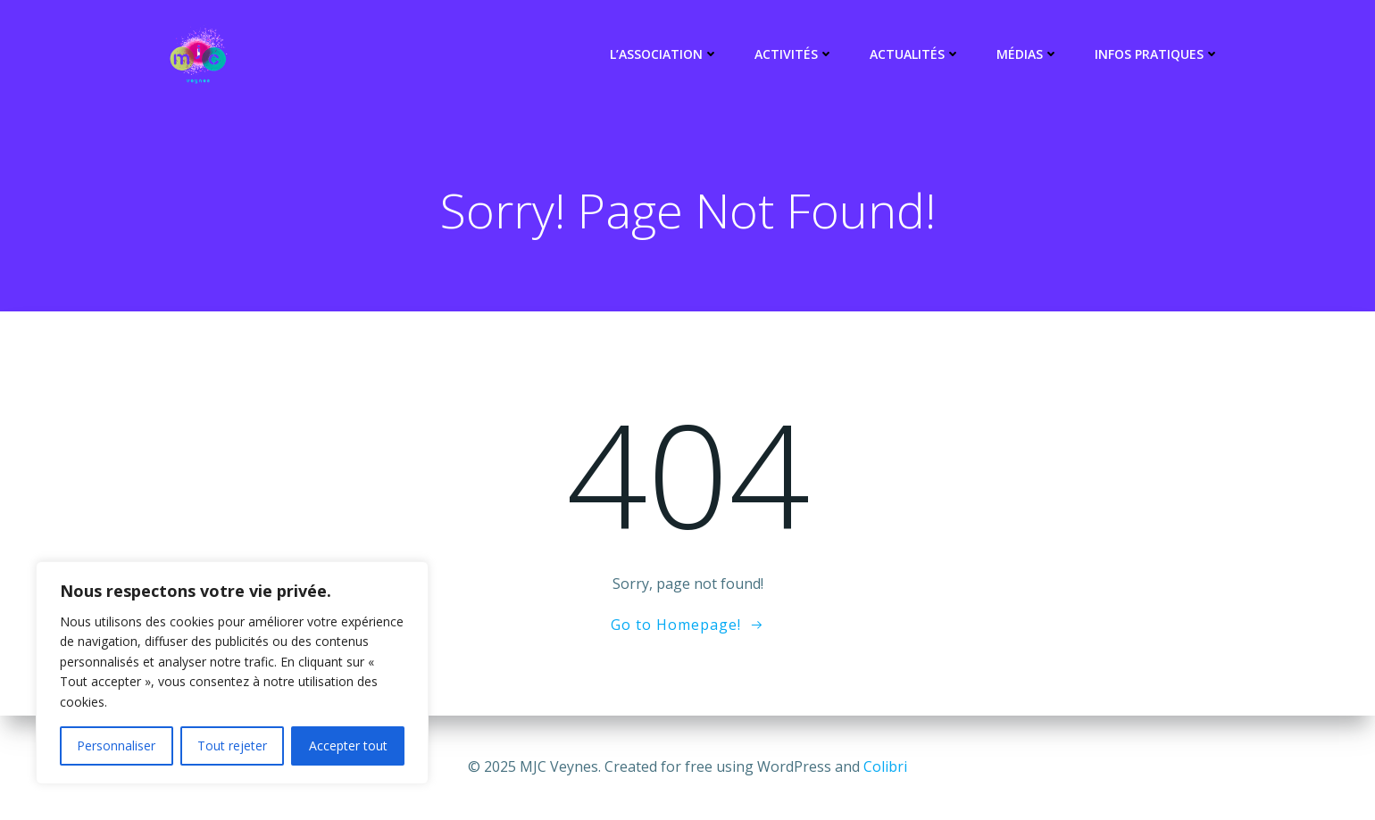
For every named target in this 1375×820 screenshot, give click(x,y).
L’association (664, 54)
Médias (1027, 54)
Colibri (885, 766)
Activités (794, 54)
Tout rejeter (232, 745)
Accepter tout (348, 745)
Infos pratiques (1157, 54)
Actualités (915, 54)
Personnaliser (116, 745)
